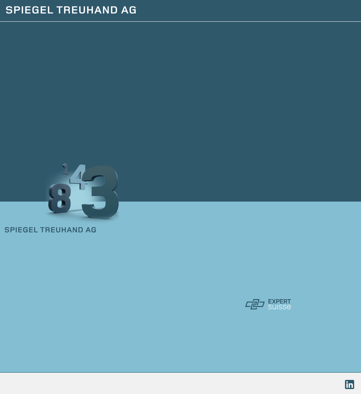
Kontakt (22, 329)
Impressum (21, 384)
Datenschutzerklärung (86, 384)
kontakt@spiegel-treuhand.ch (59, 280)
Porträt (22, 317)
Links (16, 341)
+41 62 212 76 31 (41, 268)
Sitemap (146, 384)
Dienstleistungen (42, 305)
